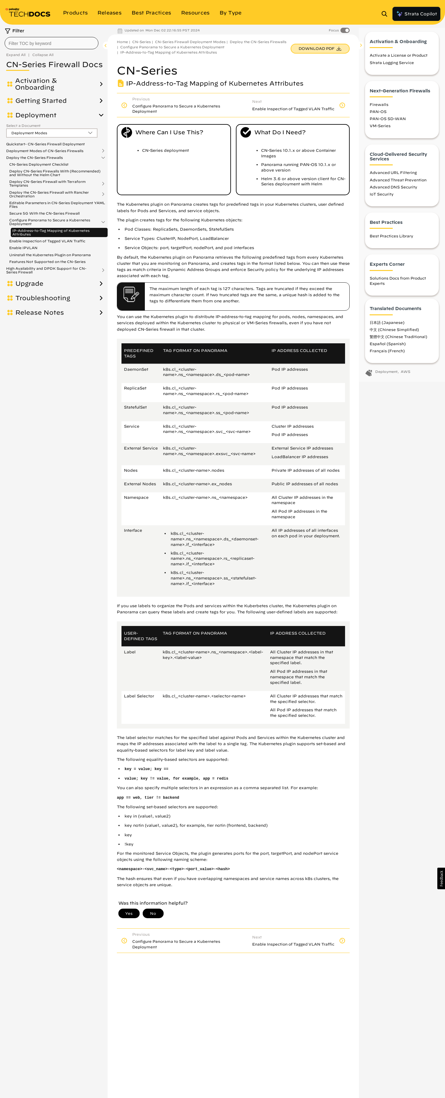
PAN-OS (378, 117)
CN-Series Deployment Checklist (39, 164)
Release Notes (39, 312)
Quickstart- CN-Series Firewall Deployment (45, 144)
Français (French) (387, 356)
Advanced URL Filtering (393, 178)
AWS (405, 377)
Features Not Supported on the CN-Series (47, 262)
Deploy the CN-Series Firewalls (34, 157)
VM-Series (380, 131)
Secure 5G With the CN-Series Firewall (44, 213)
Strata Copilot (416, 14)
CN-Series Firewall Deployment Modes (190, 42)
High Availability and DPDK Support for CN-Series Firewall (46, 270)
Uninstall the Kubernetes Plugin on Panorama (50, 255)
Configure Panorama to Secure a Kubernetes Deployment (49, 222)
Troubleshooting (42, 298)
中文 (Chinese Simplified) (394, 335)
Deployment (36, 115)
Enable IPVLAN (23, 248)
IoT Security (382, 199)
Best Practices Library (391, 241)
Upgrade (29, 283)
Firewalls (379, 109)
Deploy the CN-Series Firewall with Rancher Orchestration (49, 194)
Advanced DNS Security (393, 192)
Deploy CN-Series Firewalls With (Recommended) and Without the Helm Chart (55, 173)
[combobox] (51, 43)
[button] (441, 878)
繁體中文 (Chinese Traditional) (398, 342)
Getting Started (41, 100)
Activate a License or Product (398, 60)
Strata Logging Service (392, 68)
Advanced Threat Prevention (398, 185)
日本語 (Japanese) (387, 327)
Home (122, 42)
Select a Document (23, 125)
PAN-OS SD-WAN (388, 124)
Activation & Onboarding (36, 84)
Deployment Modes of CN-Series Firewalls (44, 151)
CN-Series (141, 42)
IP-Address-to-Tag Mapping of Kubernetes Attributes (50, 232)
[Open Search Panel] (386, 14)
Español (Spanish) (388, 349)
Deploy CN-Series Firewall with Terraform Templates (47, 183)
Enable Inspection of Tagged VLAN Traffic (47, 241)
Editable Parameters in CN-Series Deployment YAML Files (57, 204)
